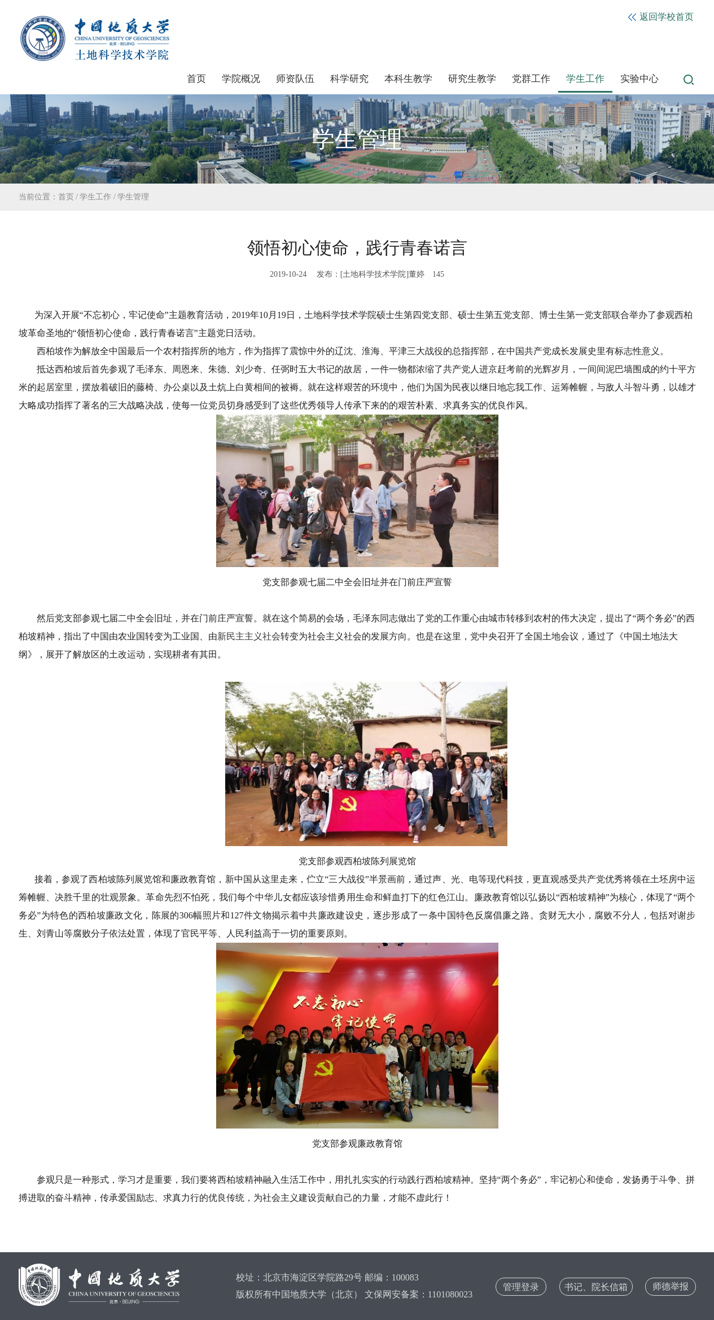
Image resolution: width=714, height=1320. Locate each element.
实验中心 (639, 78)
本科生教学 (408, 78)
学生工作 (585, 78)
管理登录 (521, 1287)
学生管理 (133, 197)
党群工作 (531, 78)
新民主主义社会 (249, 636)
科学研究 (349, 78)
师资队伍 (295, 78)
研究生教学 (472, 78)
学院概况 (241, 78)
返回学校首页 (661, 16)
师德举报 (670, 1286)
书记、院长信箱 (596, 1287)
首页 (196, 78)
